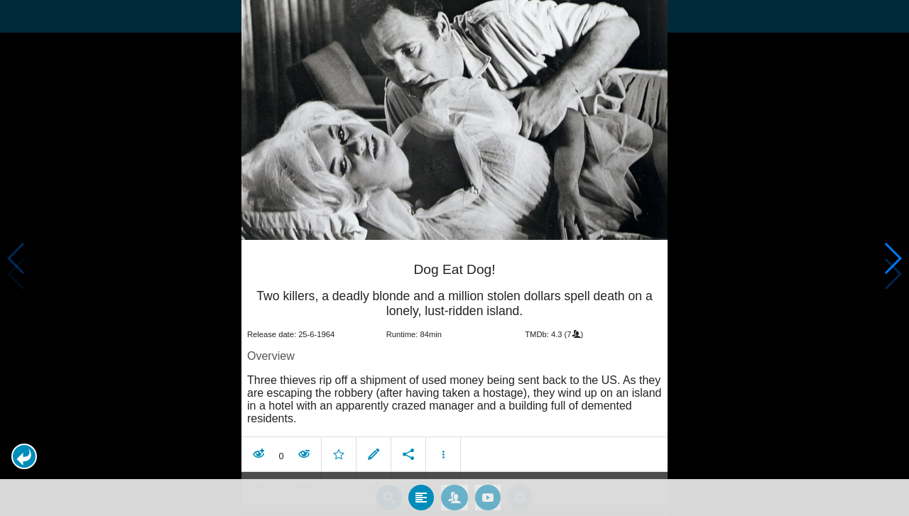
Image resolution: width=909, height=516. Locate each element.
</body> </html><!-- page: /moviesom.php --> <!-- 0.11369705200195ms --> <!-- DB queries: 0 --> (454, 258)
